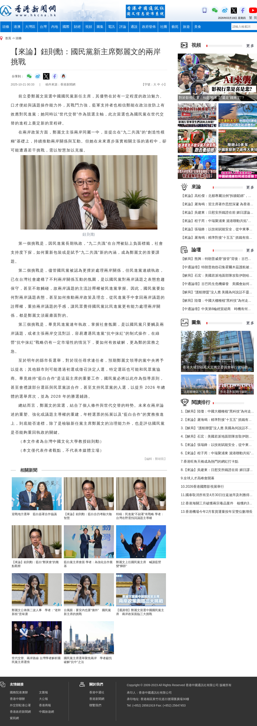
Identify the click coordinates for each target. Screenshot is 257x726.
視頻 (88, 26)
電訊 (111, 26)
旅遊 (186, 26)
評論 (122, 26)
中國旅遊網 (46, 711)
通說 (134, 26)
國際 (66, 26)
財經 (77, 26)
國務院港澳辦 (19, 692)
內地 (54, 26)
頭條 (5, 26)
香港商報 (45, 705)
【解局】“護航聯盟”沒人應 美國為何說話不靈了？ (218, 292)
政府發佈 (149, 26)
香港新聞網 (96, 698)
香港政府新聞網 (20, 711)
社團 (163, 26)
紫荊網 (14, 718)
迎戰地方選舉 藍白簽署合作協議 (34, 514)
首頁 (8, 38)
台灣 (43, 26)
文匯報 (43, 692)
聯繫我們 (95, 705)
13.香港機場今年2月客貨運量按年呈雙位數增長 (217, 511)
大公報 (43, 698)
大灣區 (30, 26)
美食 (197, 26)
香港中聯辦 (17, 698)
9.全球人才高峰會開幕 (197, 478)
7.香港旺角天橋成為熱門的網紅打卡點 (209, 461)
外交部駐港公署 (20, 705)
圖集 (100, 26)
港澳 (17, 26)
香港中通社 (96, 692)
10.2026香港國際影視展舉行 (202, 486)
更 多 (250, 46)
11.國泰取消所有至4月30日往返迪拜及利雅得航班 (218, 495)
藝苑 (175, 26)
